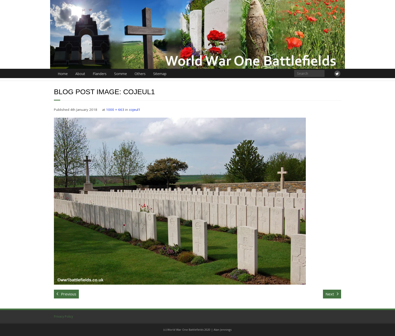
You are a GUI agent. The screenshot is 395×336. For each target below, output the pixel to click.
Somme (120, 73)
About (80, 73)
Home (63, 73)
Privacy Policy (63, 316)
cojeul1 (134, 109)
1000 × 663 (115, 109)
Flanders (100, 73)
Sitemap (160, 73)
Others (140, 73)
